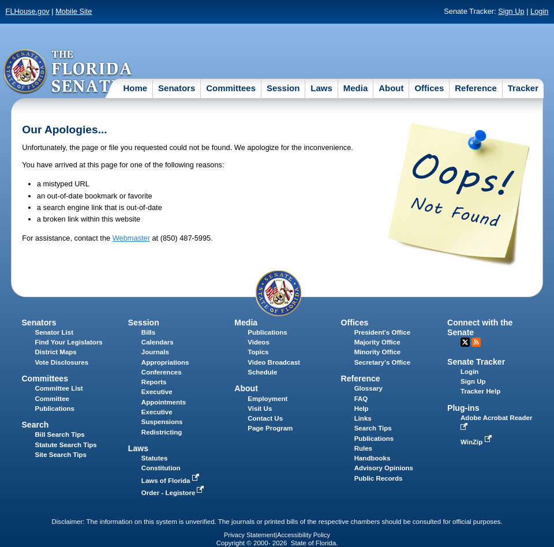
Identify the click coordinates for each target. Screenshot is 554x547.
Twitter (465, 342)
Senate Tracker (476, 361)
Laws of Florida (171, 480)
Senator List (54, 332)
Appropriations (165, 362)
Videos (258, 342)
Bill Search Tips (59, 434)
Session (283, 88)
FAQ (361, 398)
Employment (267, 398)
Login (539, 11)
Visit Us (260, 408)
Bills (148, 332)
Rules (363, 448)
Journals (155, 352)
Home (135, 88)
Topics (258, 352)
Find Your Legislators (68, 342)
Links (363, 418)
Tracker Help (480, 391)
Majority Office (377, 342)
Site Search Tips (60, 454)
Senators (176, 88)
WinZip (477, 442)
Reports (154, 382)
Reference (476, 88)
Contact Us (265, 418)
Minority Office (377, 352)
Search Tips (373, 428)
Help (361, 408)
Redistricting (161, 432)
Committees (231, 88)
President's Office (382, 332)
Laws (321, 88)
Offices (429, 88)
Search (34, 424)
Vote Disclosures (61, 362)
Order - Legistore (174, 492)
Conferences (161, 372)
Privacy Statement (249, 534)
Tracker (523, 88)
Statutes (154, 458)
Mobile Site (73, 11)
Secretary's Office (382, 362)
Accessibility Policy (303, 534)
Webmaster (131, 238)
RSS (476, 342)
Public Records (378, 478)
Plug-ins (463, 408)
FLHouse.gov (28, 11)
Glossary (368, 388)
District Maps (55, 352)
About (391, 88)
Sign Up (511, 11)
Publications (267, 332)
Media (355, 88)
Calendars (157, 342)
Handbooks (372, 458)
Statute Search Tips (65, 444)
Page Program (270, 428)
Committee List (59, 388)
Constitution (161, 467)
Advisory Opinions (383, 467)
